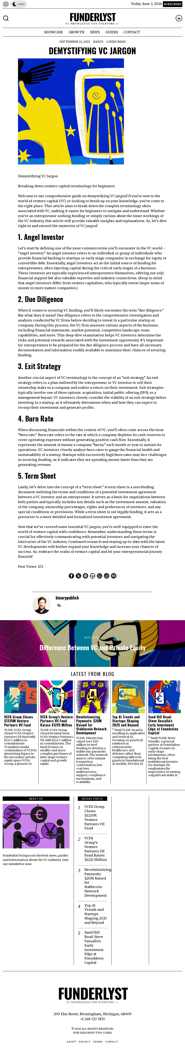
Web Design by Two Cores (92, 1032)
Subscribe (172, 4)
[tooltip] (179, 18)
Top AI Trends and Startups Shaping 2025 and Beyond (126, 721)
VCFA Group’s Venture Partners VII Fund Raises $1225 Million (56, 721)
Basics (98, 41)
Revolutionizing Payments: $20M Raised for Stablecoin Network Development (91, 725)
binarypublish (67, 597)
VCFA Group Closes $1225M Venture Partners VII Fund (18, 721)
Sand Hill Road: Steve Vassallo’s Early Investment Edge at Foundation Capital (163, 725)
